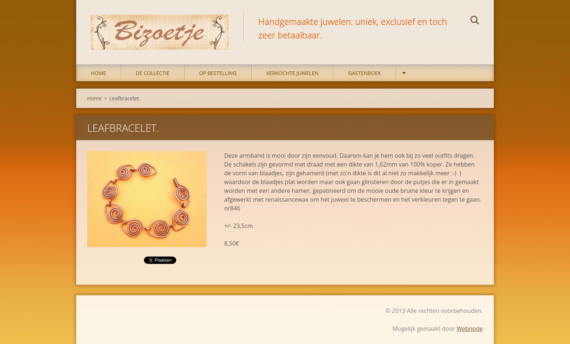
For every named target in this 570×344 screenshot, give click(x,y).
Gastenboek (364, 73)
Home (98, 73)
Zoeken (474, 21)
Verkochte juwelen (292, 73)
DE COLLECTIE (153, 73)
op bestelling (218, 73)
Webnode (469, 329)
